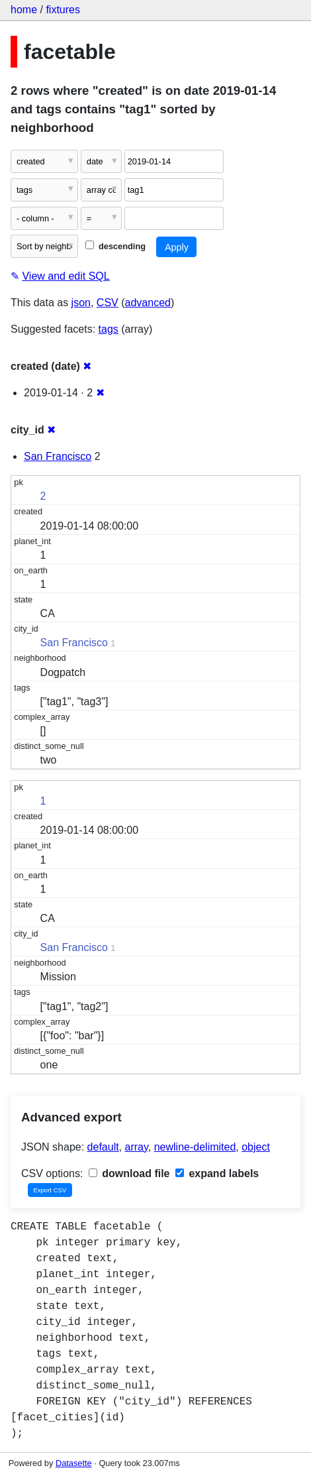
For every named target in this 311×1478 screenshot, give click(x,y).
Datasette (74, 1463)
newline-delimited (195, 1147)
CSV (107, 302)
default (103, 1147)
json (81, 302)
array (136, 1147)
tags (108, 329)
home (24, 9)
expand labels (217, 1173)
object (256, 1147)
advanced (148, 302)
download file (129, 1173)
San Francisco (57, 456)
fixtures (63, 9)
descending (115, 246)
